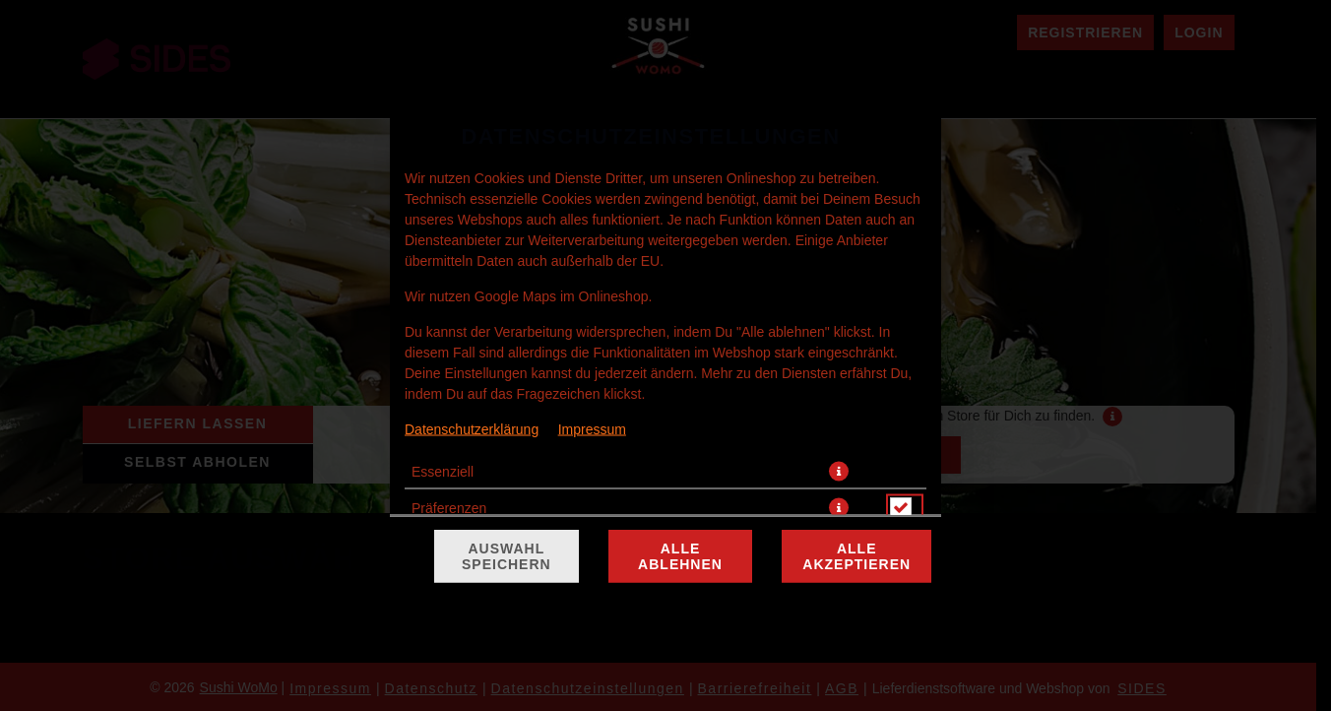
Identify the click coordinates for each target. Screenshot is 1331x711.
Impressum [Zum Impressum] (592, 429)
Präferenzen (449, 508)
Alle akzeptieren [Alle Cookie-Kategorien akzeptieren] (856, 556)
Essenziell (443, 472)
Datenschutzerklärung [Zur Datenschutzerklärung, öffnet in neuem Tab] (472, 429)
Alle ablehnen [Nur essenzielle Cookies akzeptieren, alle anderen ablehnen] (680, 556)
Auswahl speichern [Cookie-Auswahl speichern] (506, 556)
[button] (839, 472)
